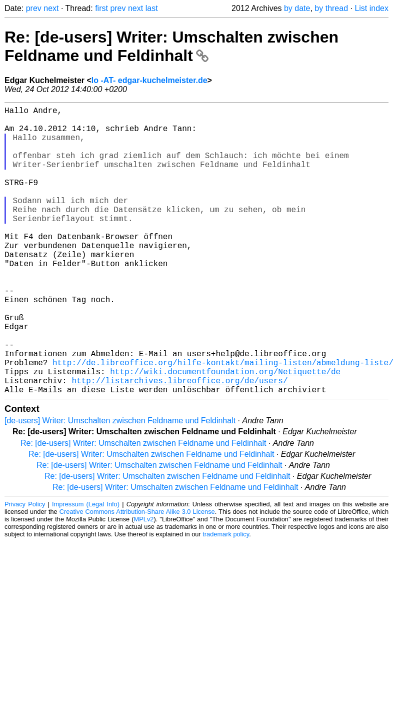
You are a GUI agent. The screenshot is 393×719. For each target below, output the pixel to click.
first (101, 8)
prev (34, 8)
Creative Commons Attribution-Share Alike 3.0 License (137, 575)
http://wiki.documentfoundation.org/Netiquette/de (225, 431)
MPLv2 (144, 583)
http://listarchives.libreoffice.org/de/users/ (180, 442)
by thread (331, 8)
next (51, 8)
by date (297, 8)
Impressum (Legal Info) (86, 568)
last (152, 8)
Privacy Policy (24, 568)
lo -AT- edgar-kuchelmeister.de (150, 80)
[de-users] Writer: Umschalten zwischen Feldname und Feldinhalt (120, 484)
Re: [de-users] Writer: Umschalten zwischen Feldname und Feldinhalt (171, 46)
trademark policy (225, 598)
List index (371, 8)
